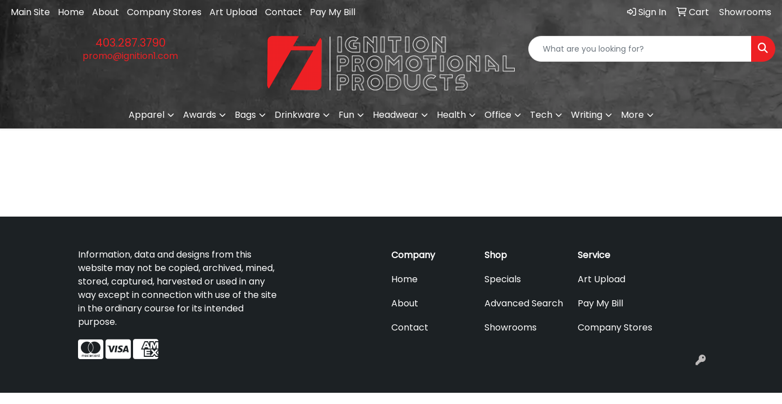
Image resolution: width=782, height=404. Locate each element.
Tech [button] (541, 114)
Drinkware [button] (297, 114)
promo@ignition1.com (130, 55)
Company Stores (164, 12)
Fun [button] (346, 114)
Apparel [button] (146, 114)
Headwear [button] (395, 114)
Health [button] (451, 114)
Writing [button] (586, 114)
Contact (283, 12)
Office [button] (497, 114)
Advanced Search (523, 303)
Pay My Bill (332, 12)
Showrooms (510, 327)
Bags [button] (245, 114)
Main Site (30, 12)
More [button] (632, 114)
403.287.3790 (130, 42)
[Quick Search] (640, 49)
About (105, 12)
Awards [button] (199, 114)
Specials (502, 279)
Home (71, 12)
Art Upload (233, 12)
